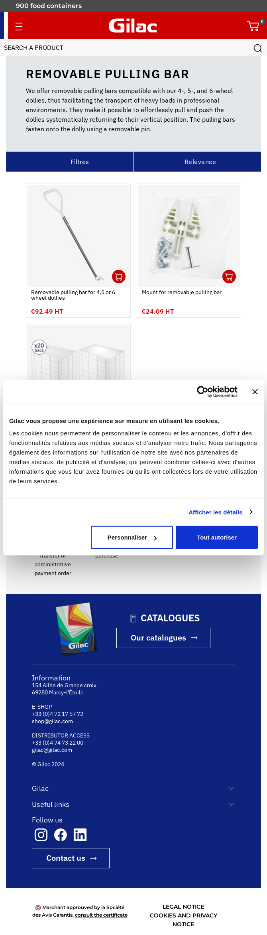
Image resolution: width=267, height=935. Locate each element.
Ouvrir (119, 276)
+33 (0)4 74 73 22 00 (57, 742)
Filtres (80, 162)
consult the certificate (101, 915)
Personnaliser (132, 537)
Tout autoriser (217, 537)
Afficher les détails (215, 511)
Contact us (65, 857)
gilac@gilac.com (52, 749)
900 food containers (49, 6)
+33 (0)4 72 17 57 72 (57, 714)
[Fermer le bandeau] (255, 391)
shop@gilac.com (52, 721)
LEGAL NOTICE (183, 906)
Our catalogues (158, 637)
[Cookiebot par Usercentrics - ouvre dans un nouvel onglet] (203, 391)
